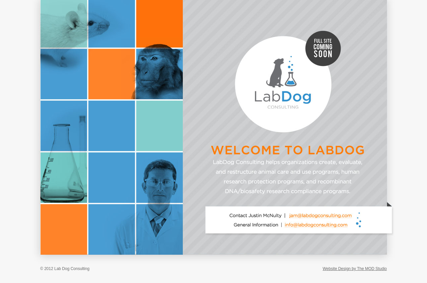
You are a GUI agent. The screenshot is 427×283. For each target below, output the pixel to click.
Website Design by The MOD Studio (355, 268)
